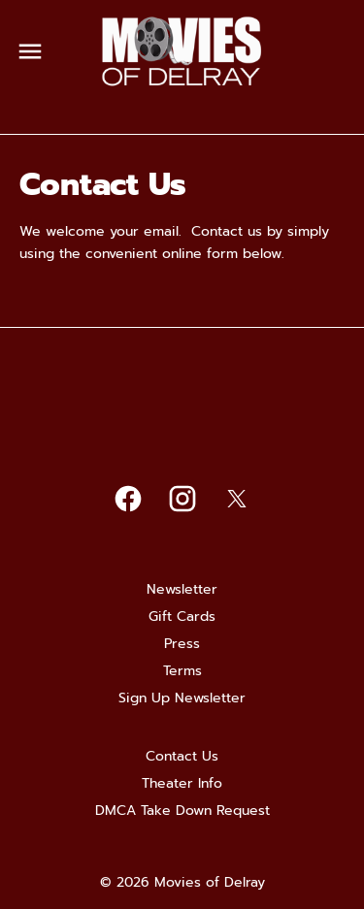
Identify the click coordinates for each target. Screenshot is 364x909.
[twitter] (236, 498)
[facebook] (128, 498)
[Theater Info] (182, 783)
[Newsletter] (182, 589)
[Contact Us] (182, 756)
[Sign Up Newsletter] (182, 698)
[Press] (182, 644)
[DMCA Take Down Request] (182, 811)
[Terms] (182, 671)
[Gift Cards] (182, 617)
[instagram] (182, 498)
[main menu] (30, 51)
